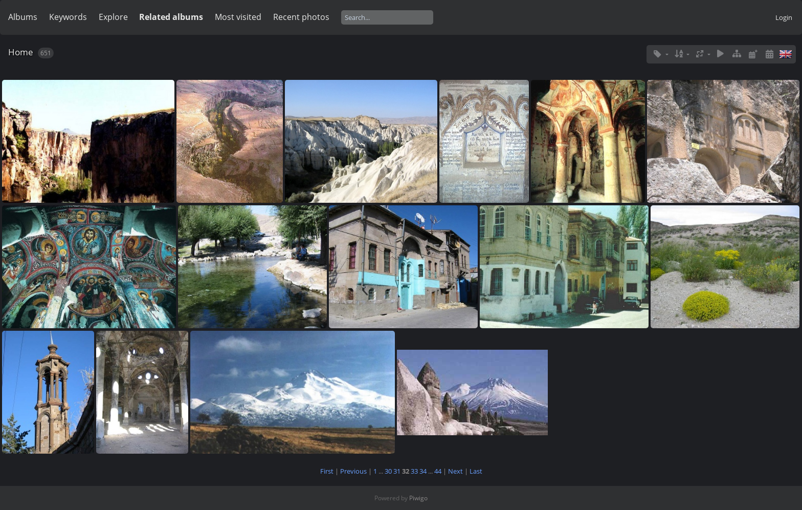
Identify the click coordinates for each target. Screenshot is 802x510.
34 (423, 471)
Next (455, 471)
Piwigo (418, 498)
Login (783, 17)
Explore (113, 17)
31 (396, 471)
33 (414, 471)
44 (437, 471)
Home (20, 52)
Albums (22, 17)
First (326, 471)
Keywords (68, 17)
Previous (353, 471)
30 (388, 471)
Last (476, 471)
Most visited (238, 17)
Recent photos (301, 17)
